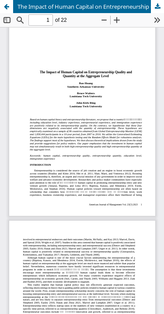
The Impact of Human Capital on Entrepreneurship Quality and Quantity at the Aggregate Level (90, 6)
